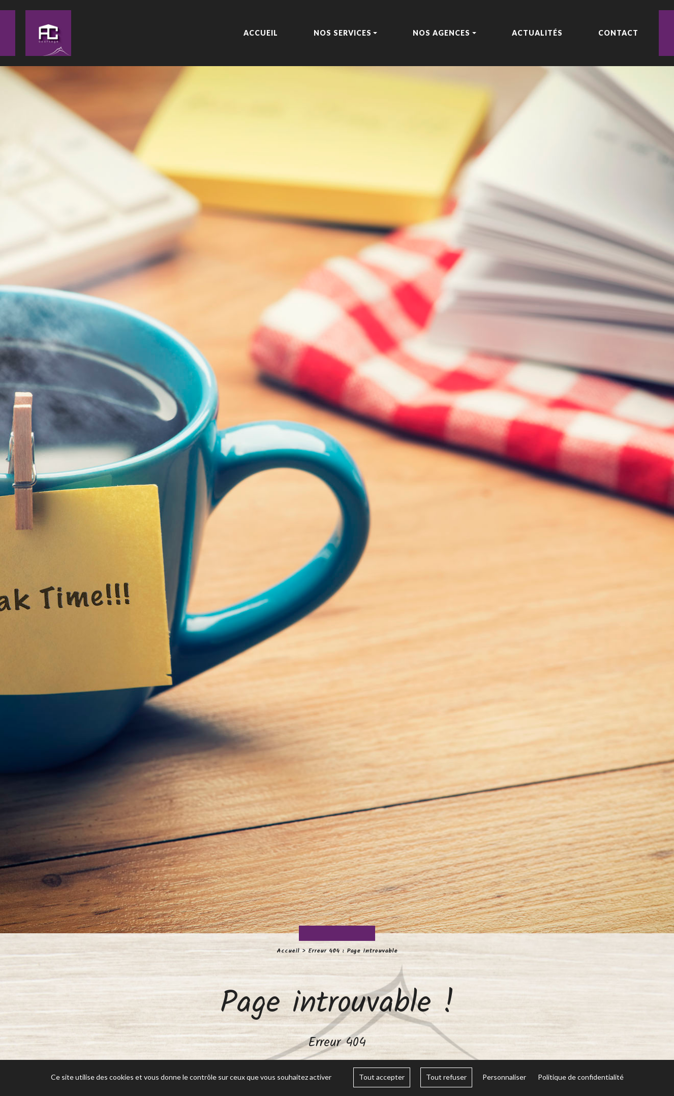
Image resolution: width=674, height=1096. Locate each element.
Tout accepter (382, 1077)
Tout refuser (446, 1077)
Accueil (288, 951)
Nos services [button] (343, 32)
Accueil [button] (260, 32)
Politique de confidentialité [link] (581, 1077)
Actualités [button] (537, 32)
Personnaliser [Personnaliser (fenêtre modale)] (504, 1077)
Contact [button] (618, 32)
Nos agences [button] (441, 32)
